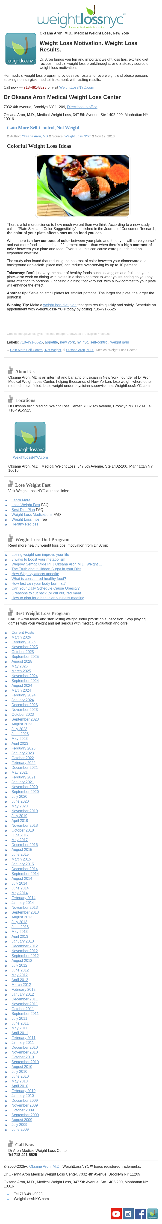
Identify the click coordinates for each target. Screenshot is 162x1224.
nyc (85, 342)
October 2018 (23, 830)
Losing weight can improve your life (40, 555)
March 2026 (21, 637)
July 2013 (19, 922)
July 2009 (19, 1125)
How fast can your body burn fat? (39, 583)
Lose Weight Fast (26, 505)
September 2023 (25, 719)
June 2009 (20, 1129)
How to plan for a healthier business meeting (48, 598)
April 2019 (20, 821)
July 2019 (19, 816)
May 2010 (20, 1081)
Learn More (21, 500)
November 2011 (25, 1004)
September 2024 (25, 681)
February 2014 (23, 898)
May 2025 (20, 666)
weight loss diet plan (60, 305)
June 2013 (20, 927)
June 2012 (20, 970)
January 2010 (23, 1096)
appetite (51, 342)
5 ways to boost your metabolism (38, 559)
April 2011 (20, 1033)
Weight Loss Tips (26, 519)
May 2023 (20, 739)
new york (67, 342)
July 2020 (19, 796)
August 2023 (22, 724)
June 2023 (20, 734)
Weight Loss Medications (32, 515)
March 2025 (21, 671)
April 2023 (20, 743)
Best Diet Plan (23, 510)
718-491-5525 (35, 87)
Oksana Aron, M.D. (80, 350)
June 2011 (20, 1023)
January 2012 (23, 994)
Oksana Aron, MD (35, 136)
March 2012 (21, 985)
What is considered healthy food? (39, 579)
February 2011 (23, 1038)
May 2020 (20, 806)
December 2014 (25, 869)
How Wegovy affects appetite (35, 574)
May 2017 (20, 840)
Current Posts (23, 632)
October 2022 (23, 758)
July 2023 (19, 729)
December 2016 (25, 845)
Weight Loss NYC (78, 136)
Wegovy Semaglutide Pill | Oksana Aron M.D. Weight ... (57, 564)
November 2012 (25, 951)
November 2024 (25, 676)
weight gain (119, 342)
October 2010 (23, 1057)
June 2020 (20, 801)
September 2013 (25, 912)
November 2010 (25, 1052)
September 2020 (25, 792)
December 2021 (25, 768)
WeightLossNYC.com (76, 87)
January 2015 (23, 864)
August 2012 (22, 961)
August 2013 (22, 917)
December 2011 (25, 999)
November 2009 (25, 1105)
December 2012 (25, 946)
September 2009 (25, 1115)
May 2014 (20, 893)
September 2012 (25, 956)
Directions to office (82, 107)
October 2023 (23, 714)
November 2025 (25, 647)
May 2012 (20, 975)
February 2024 (23, 695)
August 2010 (22, 1067)
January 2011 (23, 1043)
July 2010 (19, 1071)
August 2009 (22, 1120)
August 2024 (22, 685)
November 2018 (25, 825)
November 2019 (25, 811)
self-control (99, 342)
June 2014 (20, 888)
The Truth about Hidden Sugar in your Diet (46, 569)
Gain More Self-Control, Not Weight (43, 128)
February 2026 (23, 642)
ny (78, 342)
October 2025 (23, 652)
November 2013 (25, 907)
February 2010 (23, 1091)
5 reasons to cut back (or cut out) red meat (46, 593)
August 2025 (22, 661)
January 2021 (23, 782)
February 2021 (23, 777)
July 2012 (19, 965)
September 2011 (25, 1014)
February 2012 (23, 989)
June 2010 (20, 1076)
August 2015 (22, 850)
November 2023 (25, 710)
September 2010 (25, 1062)
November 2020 (25, 787)
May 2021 (20, 772)
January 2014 (23, 903)
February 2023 (23, 748)
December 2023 (25, 705)
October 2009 (23, 1110)
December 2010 (25, 1047)
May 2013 (20, 932)
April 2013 (20, 936)
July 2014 (19, 883)
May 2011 (20, 1028)
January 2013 (23, 941)
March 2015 (21, 859)
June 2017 (20, 835)
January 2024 (23, 700)
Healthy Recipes (25, 524)
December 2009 (25, 1100)
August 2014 (22, 878)
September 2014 (25, 874)
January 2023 (23, 753)
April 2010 (20, 1086)
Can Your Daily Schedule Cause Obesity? (46, 588)
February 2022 (23, 763)
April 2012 (20, 980)
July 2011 (19, 1018)
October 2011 (23, 1009)
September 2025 (25, 657)
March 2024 (21, 690)
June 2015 (20, 854)
